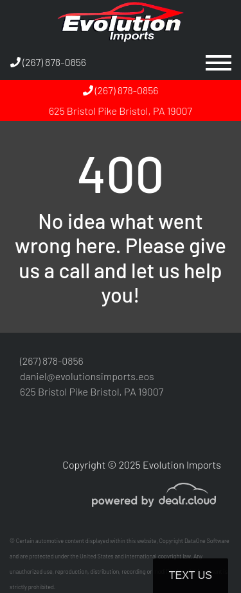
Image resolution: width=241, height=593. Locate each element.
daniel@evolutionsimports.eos (87, 376)
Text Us (190, 575)
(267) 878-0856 (48, 62)
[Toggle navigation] (218, 62)
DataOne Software (206, 540)
